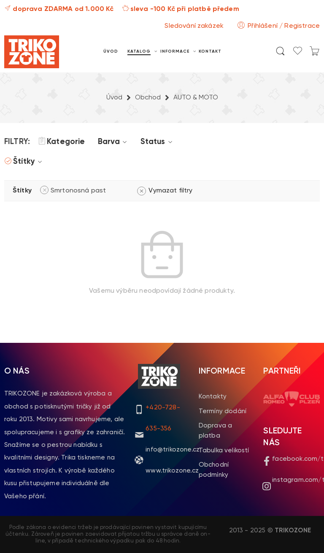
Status (157, 142)
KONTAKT (210, 51)
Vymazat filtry (170, 190)
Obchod (148, 97)
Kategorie (61, 142)
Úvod (114, 97)
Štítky (29, 162)
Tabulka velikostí (224, 450)
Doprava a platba (215, 430)
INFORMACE (174, 52)
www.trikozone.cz (172, 471)
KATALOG (139, 52)
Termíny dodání (222, 411)
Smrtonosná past (78, 190)
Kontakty (213, 396)
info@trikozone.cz (173, 449)
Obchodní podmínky (214, 470)
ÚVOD (110, 51)
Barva (114, 142)
